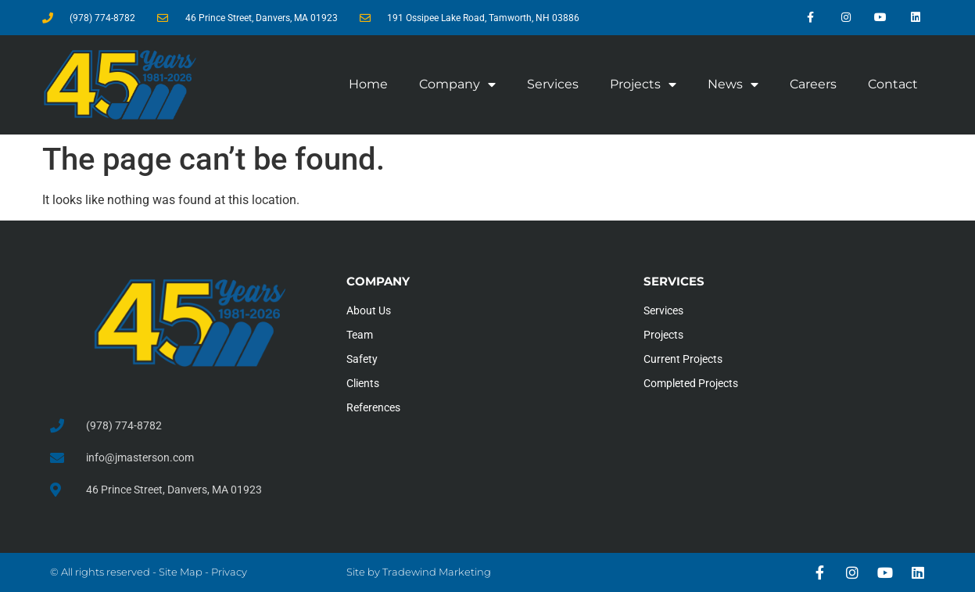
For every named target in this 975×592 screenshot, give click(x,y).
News (733, 84)
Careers (813, 84)
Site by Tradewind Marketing (418, 571)
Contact (893, 84)
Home (368, 84)
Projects (643, 84)
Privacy (229, 571)
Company (457, 84)
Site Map (181, 571)
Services (553, 84)
